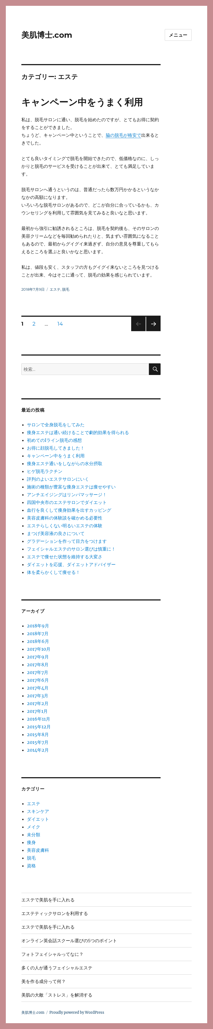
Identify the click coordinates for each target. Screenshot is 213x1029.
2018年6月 (38, 641)
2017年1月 (37, 711)
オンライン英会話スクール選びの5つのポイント (69, 940)
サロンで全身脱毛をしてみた (56, 424)
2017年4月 (38, 688)
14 (60, 324)
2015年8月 (38, 734)
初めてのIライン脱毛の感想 (54, 440)
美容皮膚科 (38, 850)
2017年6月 (38, 680)
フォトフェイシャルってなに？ (52, 954)
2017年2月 (38, 703)
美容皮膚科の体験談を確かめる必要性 (64, 518)
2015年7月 (38, 742)
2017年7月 (37, 672)
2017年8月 (38, 664)
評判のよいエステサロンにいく (58, 479)
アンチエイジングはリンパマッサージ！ (67, 494)
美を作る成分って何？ (43, 981)
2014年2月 (38, 750)
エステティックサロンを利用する (54, 913)
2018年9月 (38, 625)
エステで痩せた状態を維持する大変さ (64, 556)
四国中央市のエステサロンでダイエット (67, 502)
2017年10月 (38, 649)
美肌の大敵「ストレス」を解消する (56, 995)
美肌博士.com (46, 35)
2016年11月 (38, 719)
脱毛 (65, 289)
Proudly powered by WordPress (76, 1012)
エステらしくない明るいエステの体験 (64, 525)
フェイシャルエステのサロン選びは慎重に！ (71, 549)
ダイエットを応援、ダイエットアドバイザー (71, 564)
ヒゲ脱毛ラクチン (44, 471)
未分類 (33, 834)
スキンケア (38, 811)
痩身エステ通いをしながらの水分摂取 (64, 463)
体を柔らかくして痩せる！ (53, 572)
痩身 (31, 842)
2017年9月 (38, 657)
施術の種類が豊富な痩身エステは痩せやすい (71, 487)
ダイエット (38, 819)
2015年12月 (39, 726)
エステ (55, 289)
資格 (31, 865)
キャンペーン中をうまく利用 (82, 102)
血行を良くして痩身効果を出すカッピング (69, 510)
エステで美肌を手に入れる (48, 900)
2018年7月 (38, 633)
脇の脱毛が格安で (123, 135)
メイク (33, 827)
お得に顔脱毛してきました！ (56, 448)
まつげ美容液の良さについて (56, 533)
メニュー (178, 35)
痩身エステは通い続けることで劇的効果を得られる (78, 432)
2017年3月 (37, 695)
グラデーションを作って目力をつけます (67, 541)
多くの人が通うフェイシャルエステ (56, 967)
